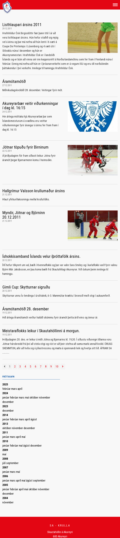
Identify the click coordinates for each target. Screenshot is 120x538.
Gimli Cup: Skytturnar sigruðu (26, 287)
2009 (5, 450)
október (34, 397)
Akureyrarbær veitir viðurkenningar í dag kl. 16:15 (30, 105)
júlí (4, 463)
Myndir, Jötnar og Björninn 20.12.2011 (23, 215)
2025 (5, 384)
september (12, 463)
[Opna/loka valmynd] (115, 5)
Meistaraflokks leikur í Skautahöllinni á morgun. (41, 330)
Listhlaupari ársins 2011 (22, 24)
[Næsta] (62, 366)
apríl (20, 388)
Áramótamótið (14, 81)
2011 (5, 432)
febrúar (6, 388)
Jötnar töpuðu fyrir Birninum (25, 147)
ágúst (33, 419)
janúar (6, 397)
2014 (5, 415)
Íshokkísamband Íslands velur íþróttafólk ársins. (41, 256)
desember (8, 402)
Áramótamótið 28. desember (25, 309)
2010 (5, 441)
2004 (5, 498)
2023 (5, 406)
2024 (5, 393)
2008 (5, 458)
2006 (5, 476)
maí (27, 397)
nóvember (44, 397)
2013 (5, 423)
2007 (5, 467)
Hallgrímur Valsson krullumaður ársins (33, 190)
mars (14, 388)
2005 (5, 485)
